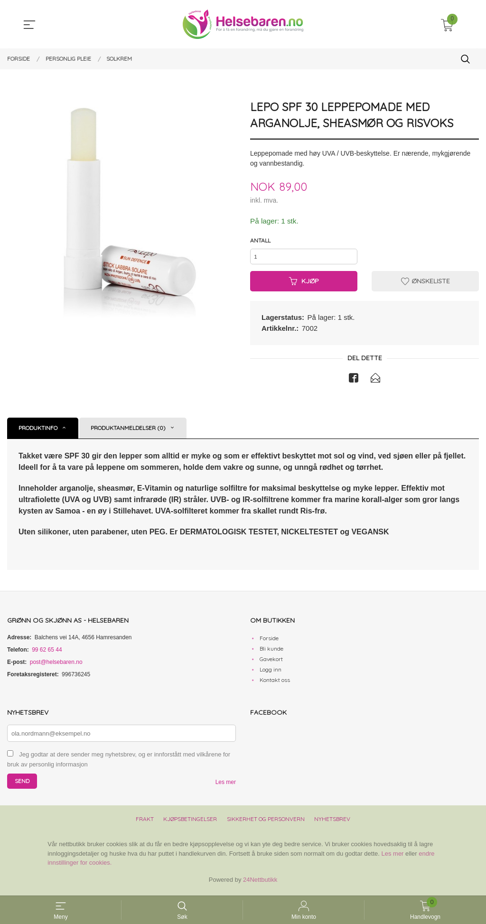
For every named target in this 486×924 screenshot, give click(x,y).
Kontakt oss (275, 683)
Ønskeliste (425, 284)
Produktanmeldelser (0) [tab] (128, 431)
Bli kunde (271, 651)
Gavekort (271, 662)
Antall (260, 240)
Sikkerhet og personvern (266, 822)
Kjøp (304, 284)
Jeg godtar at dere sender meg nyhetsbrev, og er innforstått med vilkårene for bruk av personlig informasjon (118, 763)
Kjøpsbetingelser (190, 822)
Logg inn (270, 672)
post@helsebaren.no (56, 665)
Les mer (225, 786)
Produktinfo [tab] (38, 431)
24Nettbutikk (260, 883)
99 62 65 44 (47, 653)
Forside (269, 641)
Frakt (145, 822)
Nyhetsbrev (332, 822)
